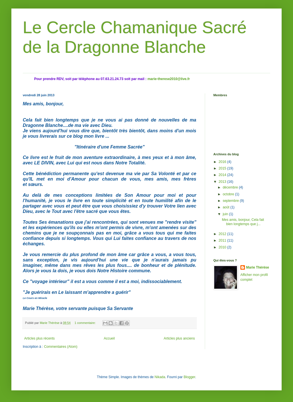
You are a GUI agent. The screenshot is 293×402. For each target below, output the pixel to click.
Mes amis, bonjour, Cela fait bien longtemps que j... (243, 222)
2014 (223, 175)
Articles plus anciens (179, 338)
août (226, 207)
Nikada (159, 377)
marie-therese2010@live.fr (168, 79)
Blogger (189, 377)
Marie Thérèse (257, 267)
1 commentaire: (85, 322)
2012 (223, 234)
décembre (231, 187)
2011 (223, 240)
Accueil (109, 338)
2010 (223, 247)
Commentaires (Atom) (60, 347)
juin (226, 214)
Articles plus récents (39, 338)
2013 (223, 182)
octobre (229, 194)
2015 (223, 168)
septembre (231, 201)
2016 (223, 162)
